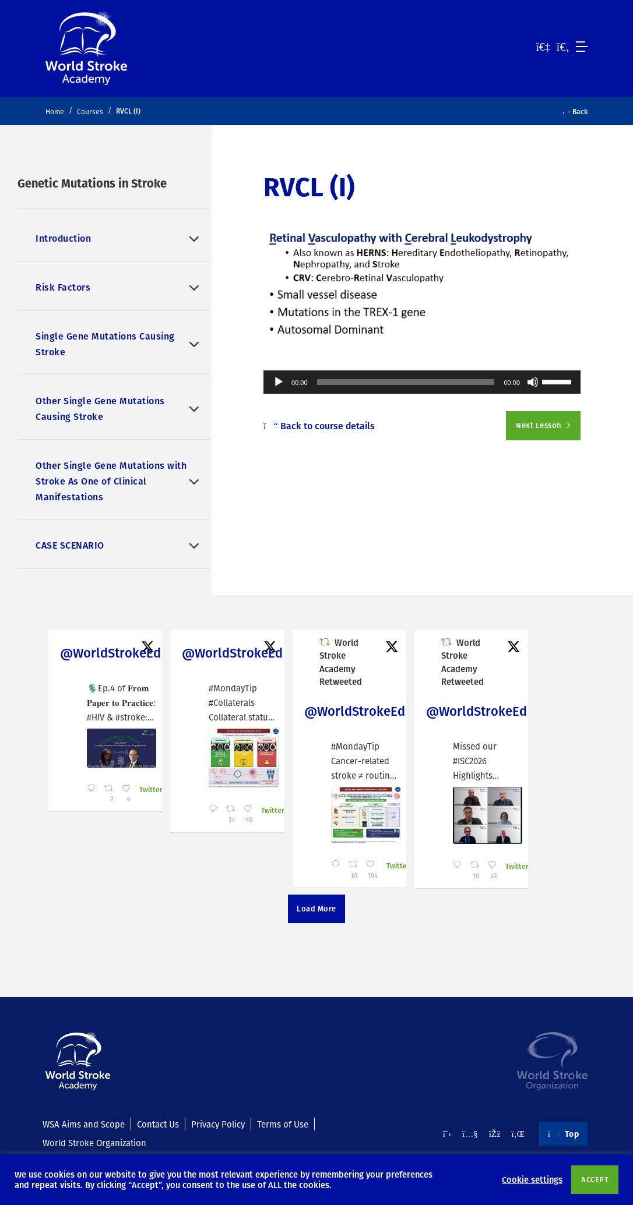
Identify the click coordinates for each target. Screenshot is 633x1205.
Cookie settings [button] (532, 1179)
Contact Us (158, 1124)
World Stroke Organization (94, 1142)
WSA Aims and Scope (84, 1124)
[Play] (278, 382)
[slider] (406, 382)
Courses (90, 111)
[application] (422, 382)
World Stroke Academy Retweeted (340, 662)
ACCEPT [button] (595, 1179)
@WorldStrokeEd (110, 652)
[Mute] (533, 382)
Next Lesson (539, 425)
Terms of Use (282, 1124)
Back (575, 111)
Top (563, 1133)
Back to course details (319, 426)
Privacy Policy (218, 1124)
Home (54, 111)
